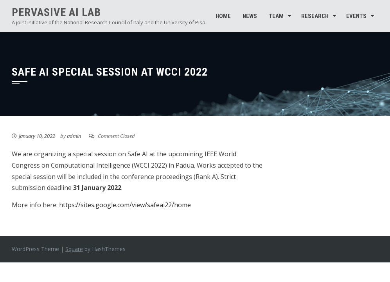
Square (74, 249)
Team (276, 16)
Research (315, 16)
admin (74, 135)
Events (356, 16)
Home (223, 16)
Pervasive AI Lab (56, 12)
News (250, 16)
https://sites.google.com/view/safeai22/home (125, 205)
